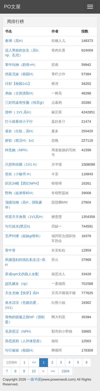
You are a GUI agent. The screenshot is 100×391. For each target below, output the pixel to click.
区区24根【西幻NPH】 (23, 183)
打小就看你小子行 (19, 121)
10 (33, 371)
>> (53, 371)
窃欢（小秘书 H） (19, 174)
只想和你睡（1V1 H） (22, 164)
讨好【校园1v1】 (18, 84)
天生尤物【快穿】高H (22, 293)
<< (34, 362)
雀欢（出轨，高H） (20, 131)
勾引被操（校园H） (20, 350)
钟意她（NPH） (17, 150)
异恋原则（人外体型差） (24, 341)
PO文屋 (12, 6)
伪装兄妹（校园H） (20, 74)
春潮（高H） (15, 41)
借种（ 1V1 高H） (19, 112)
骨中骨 (10, 250)
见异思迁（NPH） (19, 331)
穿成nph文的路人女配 (22, 274)
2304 (65, 371)
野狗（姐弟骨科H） (20, 193)
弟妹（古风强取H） (20, 93)
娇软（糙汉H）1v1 (19, 140)
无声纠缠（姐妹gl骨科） (23, 236)
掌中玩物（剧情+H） (21, 65)
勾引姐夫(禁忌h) (17, 226)
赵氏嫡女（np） (17, 284)
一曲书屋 (34, 379)
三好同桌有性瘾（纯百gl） (25, 103)
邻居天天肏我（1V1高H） (25, 217)
